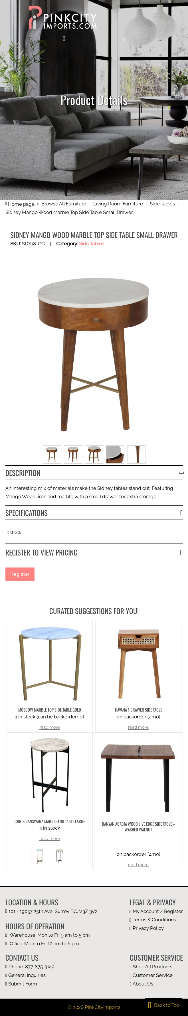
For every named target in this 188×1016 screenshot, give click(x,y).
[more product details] (49, 663)
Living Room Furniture (118, 204)
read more (49, 727)
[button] (124, 39)
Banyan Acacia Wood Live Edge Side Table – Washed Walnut (138, 827)
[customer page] (156, 975)
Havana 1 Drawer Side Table (138, 709)
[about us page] (156, 984)
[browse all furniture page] (156, 966)
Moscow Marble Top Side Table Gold (49, 709)
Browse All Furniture (63, 204)
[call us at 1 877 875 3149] (30, 966)
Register (20, 574)
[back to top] (163, 1005)
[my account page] (156, 911)
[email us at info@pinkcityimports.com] (30, 975)
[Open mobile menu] (154, 17)
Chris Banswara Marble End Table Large (50, 821)
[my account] (64, 38)
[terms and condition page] (156, 920)
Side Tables (162, 204)
